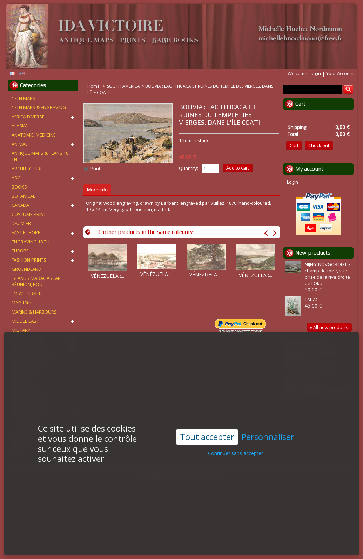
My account (309, 168)
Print (95, 168)
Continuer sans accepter (235, 439)
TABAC (311, 299)
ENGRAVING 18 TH (30, 241)
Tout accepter (207, 423)
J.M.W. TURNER (27, 293)
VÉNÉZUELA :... (107, 275)
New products (312, 252)
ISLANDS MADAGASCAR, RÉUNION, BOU (37, 281)
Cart (300, 103)
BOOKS (19, 187)
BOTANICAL (23, 196)
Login (315, 73)
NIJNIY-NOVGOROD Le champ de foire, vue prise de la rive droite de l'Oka (327, 274)
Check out (318, 145)
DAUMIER (21, 223)
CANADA (20, 205)
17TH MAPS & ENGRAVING (39, 107)
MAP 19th (21, 303)
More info (97, 189)
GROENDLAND (26, 269)
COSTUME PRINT (29, 214)
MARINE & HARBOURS (34, 312)
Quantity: (188, 168)
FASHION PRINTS (29, 260)
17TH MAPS (23, 98)
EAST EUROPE (26, 232)
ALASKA (20, 126)
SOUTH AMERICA (123, 86)
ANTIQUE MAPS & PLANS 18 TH (40, 156)
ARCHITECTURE (27, 168)
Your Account (340, 73)
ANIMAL (19, 144)
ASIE (16, 178)
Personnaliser (267, 424)
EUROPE (20, 251)
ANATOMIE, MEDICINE (34, 135)
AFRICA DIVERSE (28, 116)
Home (94, 86)
